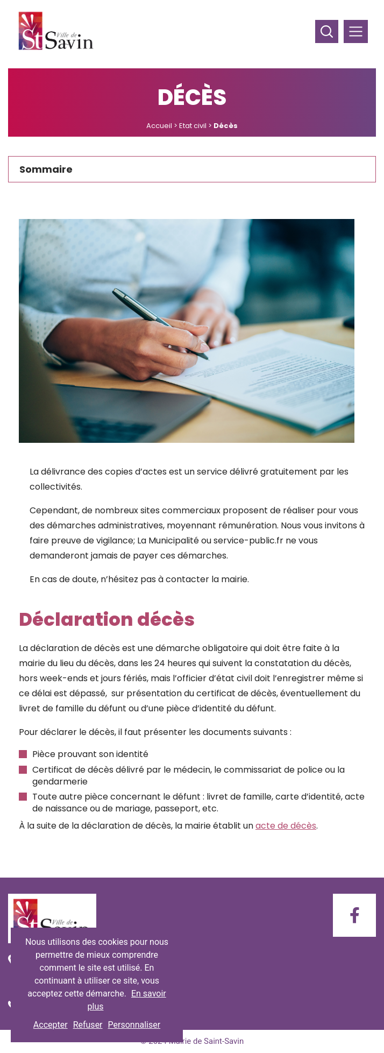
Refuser (88, 1025)
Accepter (50, 1025)
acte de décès (285, 825)
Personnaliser (134, 1025)
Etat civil (193, 126)
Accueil (159, 126)
